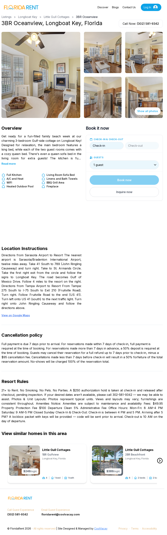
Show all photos (147, 111)
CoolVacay (100, 528)
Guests (99, 157)
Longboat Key (27, 17)
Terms (135, 528)
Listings (6, 17)
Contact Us (129, 7)
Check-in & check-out (109, 139)
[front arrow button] (160, 461)
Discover (103, 7)
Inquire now (124, 192)
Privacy (123, 528)
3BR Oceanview (87, 17)
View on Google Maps (15, 315)
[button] (124, 192)
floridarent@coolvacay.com (60, 514)
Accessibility (149, 528)
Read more (8, 163)
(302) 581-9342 (148, 23)
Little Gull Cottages (56, 17)
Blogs (115, 7)
